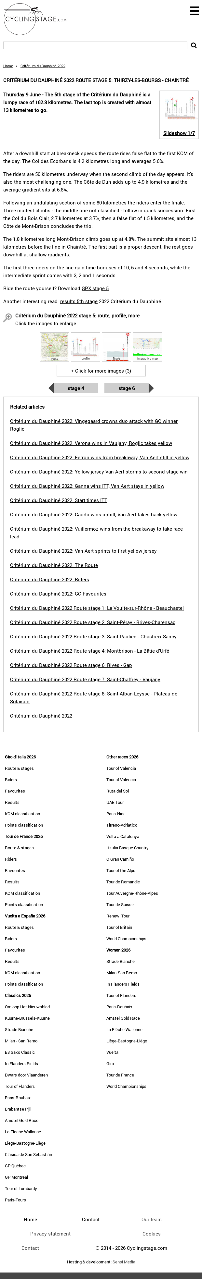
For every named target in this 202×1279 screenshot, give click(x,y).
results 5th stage (79, 301)
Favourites (15, 791)
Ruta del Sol (117, 791)
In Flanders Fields (21, 1063)
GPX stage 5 (95, 288)
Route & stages (19, 768)
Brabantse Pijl (18, 1109)
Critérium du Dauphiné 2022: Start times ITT (58, 500)
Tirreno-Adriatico (121, 825)
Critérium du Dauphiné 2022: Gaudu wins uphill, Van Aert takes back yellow (93, 514)
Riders (11, 779)
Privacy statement (50, 1233)
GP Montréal (16, 1177)
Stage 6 (126, 388)
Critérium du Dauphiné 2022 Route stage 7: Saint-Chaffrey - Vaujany (85, 679)
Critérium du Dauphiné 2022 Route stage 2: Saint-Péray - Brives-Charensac (92, 622)
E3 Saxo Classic (20, 1052)
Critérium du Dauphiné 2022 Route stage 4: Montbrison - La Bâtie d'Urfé (89, 650)
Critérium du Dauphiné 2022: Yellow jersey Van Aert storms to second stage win (99, 471)
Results (12, 802)
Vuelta (112, 1052)
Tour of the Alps (120, 870)
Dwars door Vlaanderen (26, 1075)
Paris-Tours (15, 1200)
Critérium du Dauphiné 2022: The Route (54, 565)
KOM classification (22, 814)
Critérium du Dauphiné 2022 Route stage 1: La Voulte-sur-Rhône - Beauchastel (97, 608)
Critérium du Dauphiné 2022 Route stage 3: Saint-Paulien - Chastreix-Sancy (93, 636)
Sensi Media (124, 1262)
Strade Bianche (19, 1029)
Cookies (151, 1233)
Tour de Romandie (123, 882)
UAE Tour (115, 802)
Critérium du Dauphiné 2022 (41, 715)
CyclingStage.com (39, 19)
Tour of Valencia (121, 768)
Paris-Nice (116, 814)
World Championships (126, 938)
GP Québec (15, 1166)
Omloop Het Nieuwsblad (27, 1007)
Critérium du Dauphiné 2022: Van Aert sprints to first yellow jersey (83, 550)
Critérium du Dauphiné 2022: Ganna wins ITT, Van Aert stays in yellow (87, 486)
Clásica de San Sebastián (28, 1154)
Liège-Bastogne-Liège (25, 1143)
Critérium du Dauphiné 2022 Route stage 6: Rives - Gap (71, 665)
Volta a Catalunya (122, 836)
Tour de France (120, 1075)
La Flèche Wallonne (23, 1132)
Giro (110, 1063)
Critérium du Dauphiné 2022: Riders (49, 579)
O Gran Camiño (120, 859)
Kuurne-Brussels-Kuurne (27, 1018)
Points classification (24, 825)
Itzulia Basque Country (127, 848)
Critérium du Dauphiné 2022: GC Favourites (58, 593)
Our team (151, 1219)
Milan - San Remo (21, 1041)
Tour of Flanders (20, 1086)
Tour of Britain (119, 927)
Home (8, 65)
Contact (30, 1248)
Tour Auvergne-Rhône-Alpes (132, 893)
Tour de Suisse (120, 904)
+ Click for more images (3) (101, 370)
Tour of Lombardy (21, 1188)
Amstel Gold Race (21, 1120)
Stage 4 (76, 388)
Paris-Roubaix (18, 1098)
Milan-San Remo (121, 973)
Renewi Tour (117, 916)
